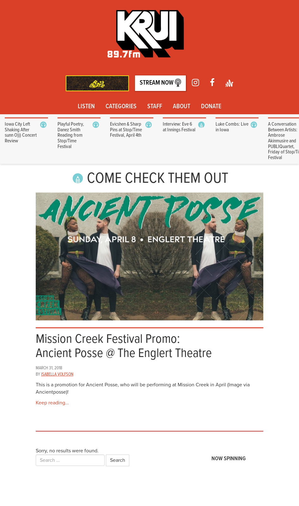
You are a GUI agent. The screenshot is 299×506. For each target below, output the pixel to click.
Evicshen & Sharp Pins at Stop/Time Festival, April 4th (126, 130)
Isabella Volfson (57, 374)
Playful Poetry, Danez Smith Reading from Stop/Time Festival (71, 135)
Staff (154, 107)
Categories (121, 107)
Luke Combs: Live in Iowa (232, 127)
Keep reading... (52, 403)
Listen (86, 107)
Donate (211, 107)
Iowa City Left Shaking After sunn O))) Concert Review (21, 132)
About (181, 107)
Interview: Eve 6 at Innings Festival (179, 127)
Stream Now (160, 83)
